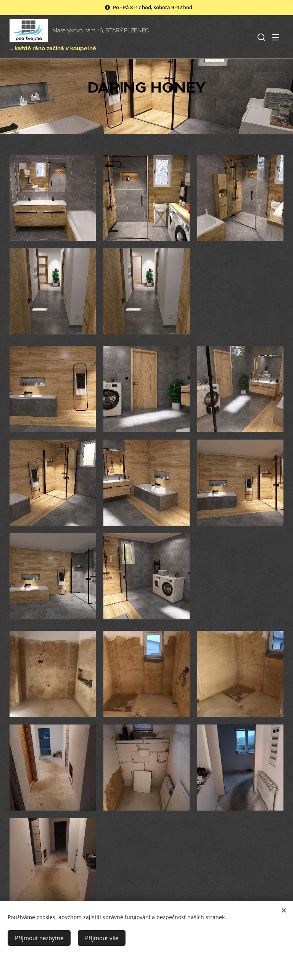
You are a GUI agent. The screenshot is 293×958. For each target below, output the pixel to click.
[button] (260, 36)
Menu (275, 37)
